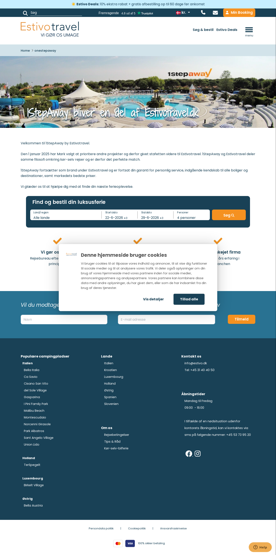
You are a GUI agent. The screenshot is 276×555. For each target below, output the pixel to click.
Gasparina (32, 397)
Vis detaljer (153, 299)
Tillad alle (189, 299)
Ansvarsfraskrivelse (173, 528)
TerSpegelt (32, 465)
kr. (181, 12)
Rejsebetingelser (116, 435)
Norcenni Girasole (37, 424)
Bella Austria (33, 505)
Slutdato (146, 212)
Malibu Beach (34, 411)
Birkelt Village (34, 485)
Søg (228, 215)
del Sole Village (35, 390)
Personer (183, 212)
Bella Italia (31, 370)
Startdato (111, 212)
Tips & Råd (112, 441)
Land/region (40, 212)
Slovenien (111, 404)
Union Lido (31, 444)
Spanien (110, 397)
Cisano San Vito (36, 383)
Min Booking (239, 12)
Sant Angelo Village (38, 438)
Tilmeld (242, 319)
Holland (110, 383)
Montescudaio (35, 417)
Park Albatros (34, 431)
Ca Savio (30, 377)
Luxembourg (113, 377)
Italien (108, 363)
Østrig (108, 390)
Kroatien (110, 370)
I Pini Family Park (36, 404)
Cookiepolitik (137, 528)
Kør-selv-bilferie (116, 448)
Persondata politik (101, 528)
